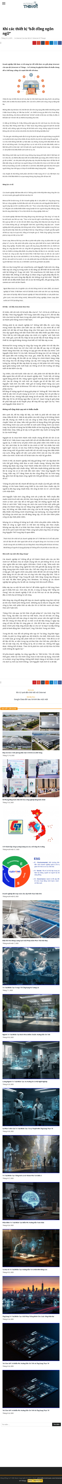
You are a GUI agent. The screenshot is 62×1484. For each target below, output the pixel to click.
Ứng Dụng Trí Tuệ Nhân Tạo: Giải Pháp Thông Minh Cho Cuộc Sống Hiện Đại (28, 1316)
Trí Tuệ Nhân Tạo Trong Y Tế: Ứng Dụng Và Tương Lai (21, 987)
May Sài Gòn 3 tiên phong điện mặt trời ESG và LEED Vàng (22, 753)
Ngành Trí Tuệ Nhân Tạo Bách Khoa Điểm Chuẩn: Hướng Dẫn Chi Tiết (26, 1034)
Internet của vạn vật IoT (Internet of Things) (31, 38)
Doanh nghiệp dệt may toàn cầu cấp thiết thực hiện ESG (22, 894)
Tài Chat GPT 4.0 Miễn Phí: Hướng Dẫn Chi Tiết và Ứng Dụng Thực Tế (26, 1363)
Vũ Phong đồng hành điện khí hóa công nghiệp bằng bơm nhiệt (24, 800)
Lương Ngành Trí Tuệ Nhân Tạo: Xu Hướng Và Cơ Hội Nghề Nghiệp (25, 1081)
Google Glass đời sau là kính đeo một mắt (31, 698)
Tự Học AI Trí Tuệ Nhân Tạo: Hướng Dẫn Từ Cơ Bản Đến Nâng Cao (25, 1269)
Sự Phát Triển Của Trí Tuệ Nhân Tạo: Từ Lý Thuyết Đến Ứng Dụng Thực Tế (28, 1128)
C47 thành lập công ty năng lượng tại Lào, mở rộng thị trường (24, 847)
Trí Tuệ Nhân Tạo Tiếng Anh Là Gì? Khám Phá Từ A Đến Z (22, 1175)
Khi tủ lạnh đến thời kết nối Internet (31, 691)
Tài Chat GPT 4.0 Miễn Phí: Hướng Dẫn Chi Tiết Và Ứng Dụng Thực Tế (26, 1410)
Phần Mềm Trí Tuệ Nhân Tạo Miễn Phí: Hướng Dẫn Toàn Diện (23, 1222)
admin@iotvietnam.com (46, 1478)
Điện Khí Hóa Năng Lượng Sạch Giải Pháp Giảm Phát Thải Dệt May (25, 940)
